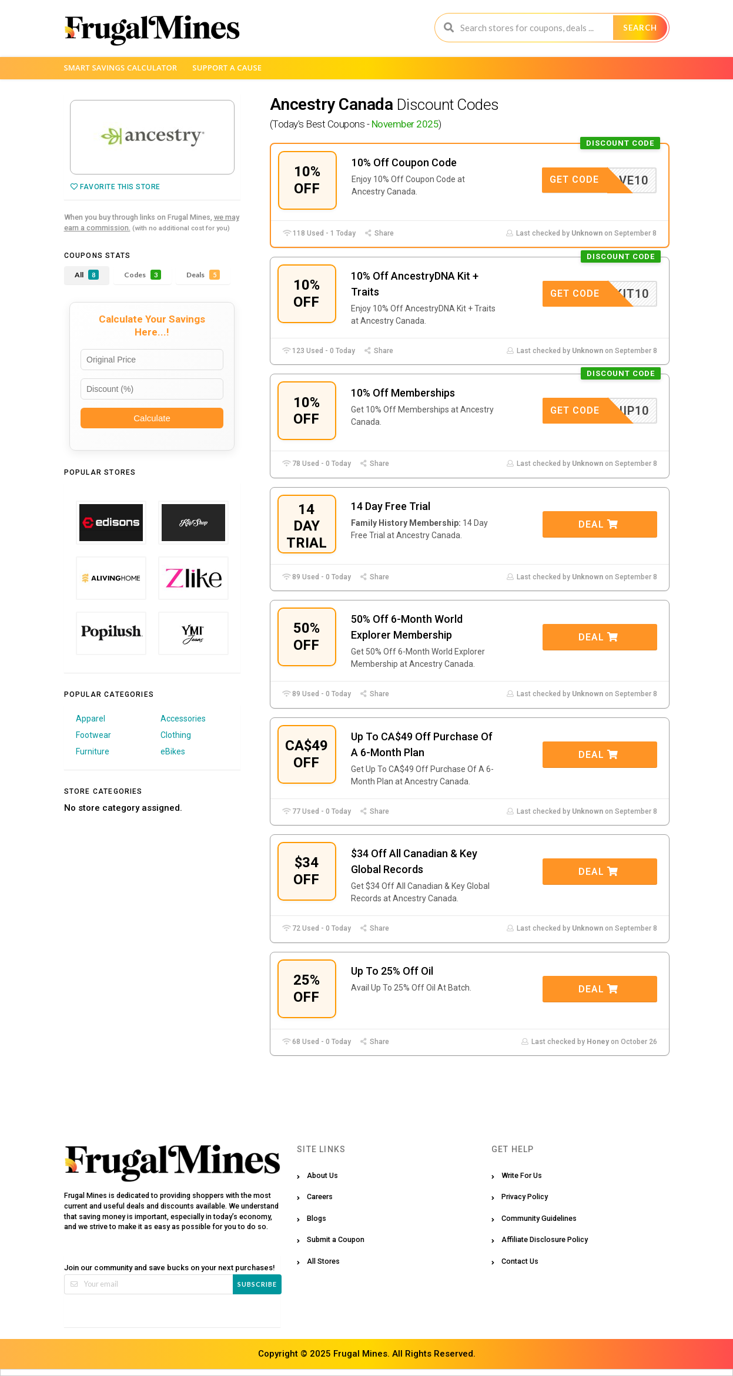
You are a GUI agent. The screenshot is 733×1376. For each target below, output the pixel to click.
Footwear (93, 735)
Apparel (90, 718)
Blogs (316, 1218)
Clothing (175, 735)
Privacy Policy (524, 1196)
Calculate (151, 418)
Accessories (183, 718)
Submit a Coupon (335, 1239)
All (87, 275)
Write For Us (521, 1175)
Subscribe (257, 1284)
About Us (322, 1175)
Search (640, 27)
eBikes (172, 751)
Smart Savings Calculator (121, 67)
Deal (598, 524)
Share (379, 233)
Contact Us (519, 1261)
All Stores (323, 1261)
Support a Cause (227, 67)
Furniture (92, 751)
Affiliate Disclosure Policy (544, 1239)
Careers (320, 1196)
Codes (142, 275)
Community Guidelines (539, 1218)
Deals (203, 275)
